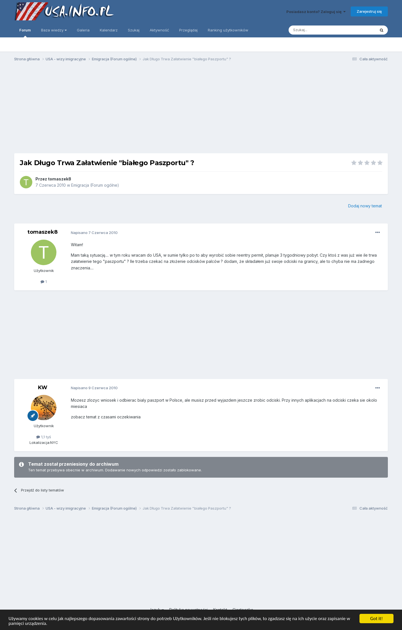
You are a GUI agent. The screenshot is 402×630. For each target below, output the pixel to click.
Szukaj (133, 30)
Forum (25, 32)
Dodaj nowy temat (365, 205)
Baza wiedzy (54, 30)
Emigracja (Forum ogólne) (95, 185)
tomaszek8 (59, 178)
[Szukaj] (318, 30)
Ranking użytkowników (228, 30)
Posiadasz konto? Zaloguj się (316, 11)
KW (42, 387)
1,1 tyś (43, 437)
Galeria (83, 30)
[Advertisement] (201, 110)
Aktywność (159, 30)
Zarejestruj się (369, 11)
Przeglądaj (188, 30)
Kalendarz (109, 30)
